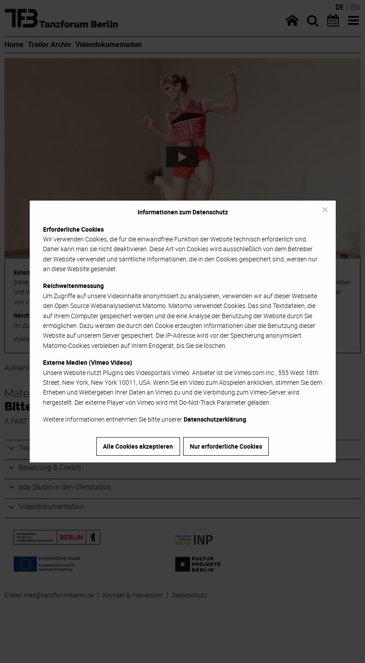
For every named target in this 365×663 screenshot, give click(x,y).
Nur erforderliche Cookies (226, 446)
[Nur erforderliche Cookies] (324, 209)
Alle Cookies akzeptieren (138, 446)
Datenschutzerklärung (215, 419)
